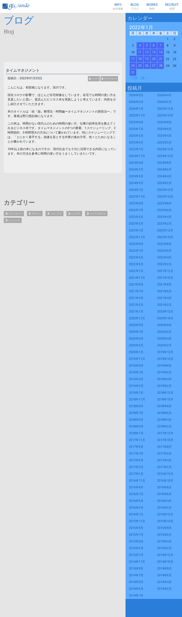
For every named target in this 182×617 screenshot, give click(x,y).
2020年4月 (164, 338)
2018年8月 (164, 406)
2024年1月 (136, 190)
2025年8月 (164, 122)
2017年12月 (165, 433)
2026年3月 (136, 102)
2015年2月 (164, 548)
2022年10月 (165, 237)
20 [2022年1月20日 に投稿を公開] (153, 59)
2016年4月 (164, 501)
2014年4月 (164, 582)
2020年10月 (165, 318)
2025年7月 (136, 129)
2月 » (143, 78)
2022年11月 (137, 237)
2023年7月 (136, 210)
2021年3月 (136, 305)
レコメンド (14, 220)
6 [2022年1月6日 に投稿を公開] (154, 45)
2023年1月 (136, 230)
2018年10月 (165, 399)
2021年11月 (137, 277)
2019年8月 (164, 365)
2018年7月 (136, 413)
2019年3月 (136, 386)
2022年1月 (136, 271)
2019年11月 (137, 359)
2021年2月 (164, 305)
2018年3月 (136, 426)
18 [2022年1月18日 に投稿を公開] (140, 59)
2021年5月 (136, 298)
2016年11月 (137, 480)
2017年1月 (136, 474)
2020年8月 (164, 325)
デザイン (36, 213)
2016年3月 (136, 507)
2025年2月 (164, 142)
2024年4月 (164, 176)
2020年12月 (165, 311)
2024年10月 (165, 156)
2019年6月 (164, 372)
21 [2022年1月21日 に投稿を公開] (160, 59)
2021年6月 (164, 291)
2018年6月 (164, 413)
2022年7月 (136, 250)
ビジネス (95, 79)
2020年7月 (136, 332)
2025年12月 (165, 108)
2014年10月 (165, 561)
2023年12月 (165, 190)
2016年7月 (136, 494)
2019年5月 (136, 379)
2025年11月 (137, 115)
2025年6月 (164, 129)
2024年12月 (165, 149)
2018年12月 (165, 392)
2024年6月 (164, 169)
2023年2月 (164, 223)
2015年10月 (165, 521)
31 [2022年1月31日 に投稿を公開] (133, 72)
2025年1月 (136, 149)
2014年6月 (164, 575)
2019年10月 (165, 359)
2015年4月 (164, 541)
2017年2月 (164, 467)
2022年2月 (164, 264)
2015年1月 (136, 555)
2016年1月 (136, 514)
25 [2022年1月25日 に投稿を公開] (140, 65)
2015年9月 (136, 528)
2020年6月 (164, 332)
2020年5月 (136, 338)
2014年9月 (136, 568)
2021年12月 (165, 271)
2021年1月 (136, 311)
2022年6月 (164, 250)
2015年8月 (164, 528)
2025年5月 (136, 135)
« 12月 (133, 78)
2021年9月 (136, 284)
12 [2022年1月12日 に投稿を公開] (146, 52)
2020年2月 (164, 345)
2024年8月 (164, 163)
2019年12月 (165, 352)
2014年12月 (165, 555)
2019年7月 (136, 372)
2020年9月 (136, 325)
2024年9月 (136, 163)
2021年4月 (164, 298)
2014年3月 (136, 589)
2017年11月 (137, 440)
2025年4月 (164, 135)
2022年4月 (164, 257)
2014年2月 (164, 589)
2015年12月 (165, 514)
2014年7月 (136, 575)
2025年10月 (165, 115)
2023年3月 (136, 223)
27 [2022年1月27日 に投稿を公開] (153, 65)
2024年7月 (136, 169)
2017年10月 (165, 440)
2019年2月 (164, 386)
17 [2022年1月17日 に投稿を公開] (133, 59)
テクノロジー (15, 213)
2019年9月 (136, 365)
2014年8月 (164, 568)
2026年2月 (164, 102)
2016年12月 (165, 474)
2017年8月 (164, 447)
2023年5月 (136, 217)
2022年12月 (165, 230)
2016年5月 (136, 501)
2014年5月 (136, 582)
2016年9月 (136, 487)
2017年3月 (136, 467)
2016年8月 (164, 487)
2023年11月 (137, 196)
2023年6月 (164, 210)
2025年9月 (136, 122)
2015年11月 (137, 521)
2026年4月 (164, 95)
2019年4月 (164, 379)
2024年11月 (137, 156)
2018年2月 (164, 426)
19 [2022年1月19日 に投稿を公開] (146, 59)
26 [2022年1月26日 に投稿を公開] (146, 65)
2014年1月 (136, 595)
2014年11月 (137, 561)
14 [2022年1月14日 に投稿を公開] (160, 52)
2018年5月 (136, 419)
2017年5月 (136, 460)
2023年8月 (164, 203)
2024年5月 (136, 176)
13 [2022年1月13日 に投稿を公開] (153, 52)
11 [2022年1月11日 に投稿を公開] (140, 52)
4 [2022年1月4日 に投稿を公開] (140, 45)
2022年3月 (136, 264)
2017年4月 (164, 460)
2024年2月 (164, 183)
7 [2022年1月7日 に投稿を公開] (160, 45)
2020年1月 (136, 352)
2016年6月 (164, 494)
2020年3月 (136, 345)
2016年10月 (165, 480)
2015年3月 (136, 548)
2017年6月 (164, 453)
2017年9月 (136, 447)
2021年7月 (136, 291)
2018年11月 (137, 399)
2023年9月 (136, 203)
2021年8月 (164, 284)
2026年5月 (136, 95)
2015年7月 (136, 534)
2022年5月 (136, 257)
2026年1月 (136, 108)
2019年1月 (136, 392)
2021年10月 (165, 277)
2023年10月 (165, 196)
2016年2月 (164, 507)
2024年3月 (136, 183)
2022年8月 (164, 244)
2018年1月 (136, 433)
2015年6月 (164, 534)
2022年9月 (136, 244)
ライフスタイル (110, 79)
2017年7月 (136, 453)
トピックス (56, 213)
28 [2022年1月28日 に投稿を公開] (160, 65)
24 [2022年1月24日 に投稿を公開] (133, 65)
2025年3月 (136, 142)
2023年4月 (164, 217)
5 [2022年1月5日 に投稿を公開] (147, 45)
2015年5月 (136, 541)
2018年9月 (136, 406)
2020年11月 (137, 318)
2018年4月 (164, 419)
